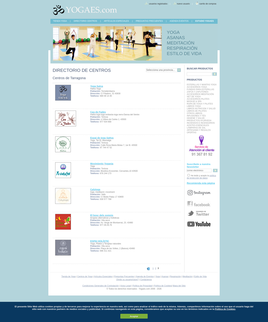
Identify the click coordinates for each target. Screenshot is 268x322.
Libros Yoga (194, 106)
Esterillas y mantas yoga (202, 84)
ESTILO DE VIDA (184, 53)
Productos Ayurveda (199, 120)
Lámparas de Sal (196, 128)
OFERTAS (191, 132)
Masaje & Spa (194, 101)
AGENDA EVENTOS (179, 21)
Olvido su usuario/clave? (127, 279)
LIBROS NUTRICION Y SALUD (201, 108)
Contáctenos (146, 279)
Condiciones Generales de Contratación (100, 286)
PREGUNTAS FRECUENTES (149, 21)
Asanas (165, 276)
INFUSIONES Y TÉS (196, 116)
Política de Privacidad (142, 286)
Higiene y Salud (196, 118)
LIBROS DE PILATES (197, 111)
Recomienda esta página (201, 183)
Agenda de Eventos (145, 276)
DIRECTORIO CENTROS (85, 21)
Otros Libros (194, 113)
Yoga (157, 276)
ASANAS (176, 37)
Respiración (175, 276)
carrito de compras (207, 4)
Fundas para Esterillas (200, 89)
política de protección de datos (201, 176)
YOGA (173, 32)
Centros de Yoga (84, 276)
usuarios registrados (158, 4)
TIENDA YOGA (60, 21)
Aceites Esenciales (198, 125)
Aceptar (134, 316)
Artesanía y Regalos (199, 130)
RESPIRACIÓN (182, 48)
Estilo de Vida (200, 276)
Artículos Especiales (103, 276)
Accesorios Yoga (197, 87)
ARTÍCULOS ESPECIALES (116, 21)
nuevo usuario (183, 4)
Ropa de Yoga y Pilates (200, 104)
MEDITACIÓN (180, 42)
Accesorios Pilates (198, 99)
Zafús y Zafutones (197, 92)
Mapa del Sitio (179, 286)
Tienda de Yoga (68, 276)
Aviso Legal (125, 286)
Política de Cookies (163, 286)
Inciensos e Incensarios (201, 123)
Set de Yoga (194, 96)
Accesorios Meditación (200, 94)
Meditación (187, 276)
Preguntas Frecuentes (124, 276)
